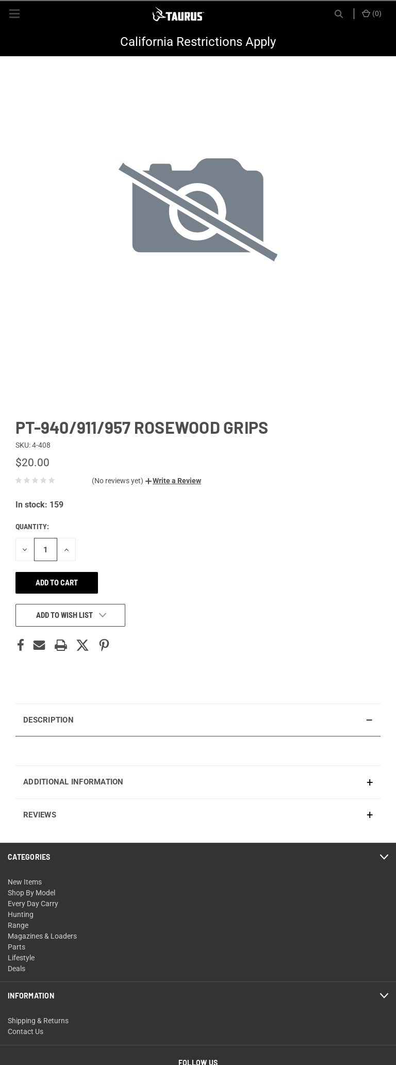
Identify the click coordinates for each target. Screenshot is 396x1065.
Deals (16, 968)
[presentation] (198, 750)
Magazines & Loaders (42, 936)
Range (18, 925)
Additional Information (73, 782)
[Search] (338, 14)
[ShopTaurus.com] (178, 14)
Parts (16, 947)
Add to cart (57, 582)
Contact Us (25, 1031)
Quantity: (32, 526)
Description (48, 720)
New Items (25, 882)
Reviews (39, 815)
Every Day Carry (33, 903)
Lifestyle (21, 958)
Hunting (21, 914)
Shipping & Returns (38, 1021)
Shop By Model (31, 893)
